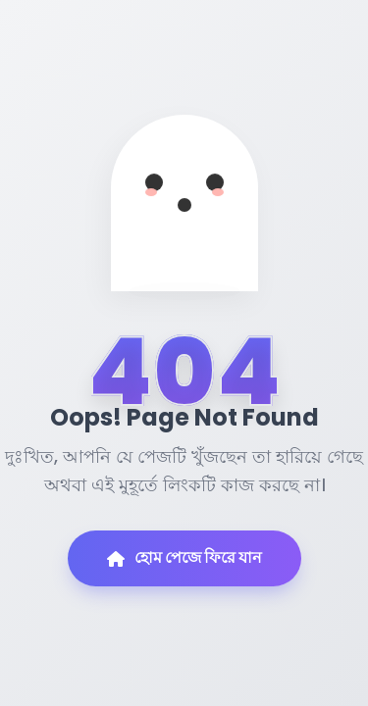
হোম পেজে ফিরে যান (184, 557)
